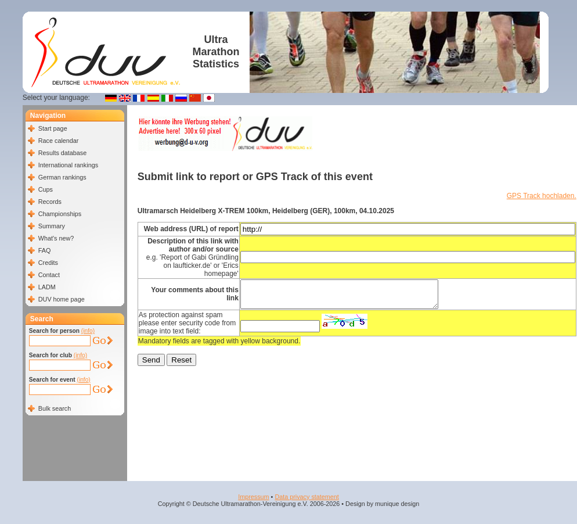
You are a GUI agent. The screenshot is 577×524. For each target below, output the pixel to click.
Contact (49, 274)
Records (50, 201)
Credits (48, 262)
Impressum (253, 496)
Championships (59, 213)
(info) (88, 331)
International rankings (68, 164)
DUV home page (61, 299)
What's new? (56, 238)
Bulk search (54, 408)
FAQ (44, 250)
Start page (52, 128)
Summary (51, 225)
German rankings (62, 177)
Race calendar (58, 140)
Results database (62, 152)
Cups (45, 189)
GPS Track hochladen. (541, 196)
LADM (47, 286)
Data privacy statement (306, 496)
